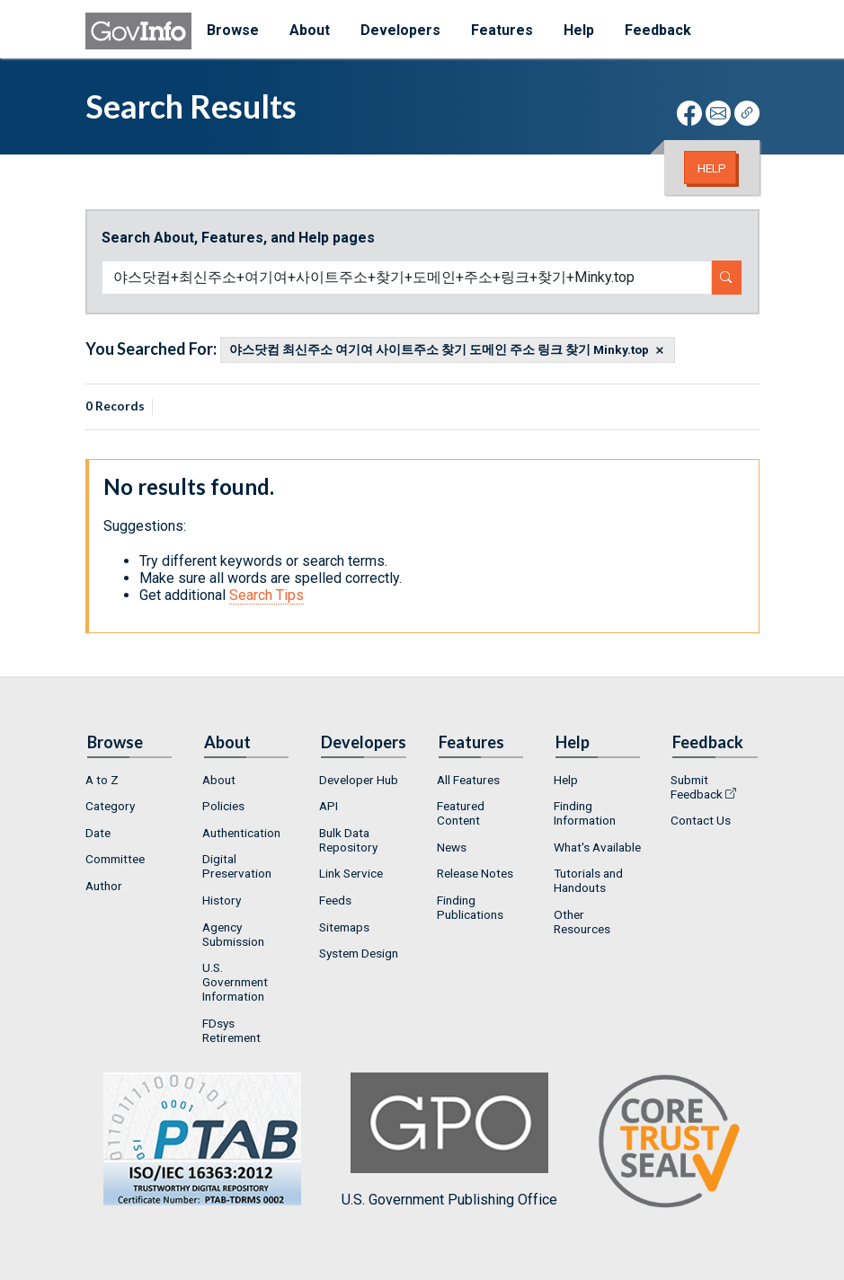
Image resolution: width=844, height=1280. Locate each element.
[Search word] (407, 277)
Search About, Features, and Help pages (238, 237)
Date (98, 832)
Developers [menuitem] (400, 30)
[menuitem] (129, 779)
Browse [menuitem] (233, 30)
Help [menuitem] (579, 30)
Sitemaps (344, 927)
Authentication (241, 832)
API (328, 806)
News (451, 847)
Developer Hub (358, 779)
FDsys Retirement (231, 1030)
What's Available (597, 847)
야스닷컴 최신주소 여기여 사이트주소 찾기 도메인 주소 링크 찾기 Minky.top (439, 350)
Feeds (335, 900)
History (221, 900)
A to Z (102, 779)
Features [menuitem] (502, 30)
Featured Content (460, 813)
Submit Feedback (697, 786)
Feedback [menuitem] (658, 30)
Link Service (351, 873)
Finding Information (585, 813)
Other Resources (582, 921)
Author (103, 885)
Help (711, 168)
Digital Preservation (236, 866)
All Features (468, 779)
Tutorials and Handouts (588, 880)
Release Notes (475, 873)
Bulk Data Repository (348, 839)
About (218, 779)
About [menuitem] (309, 30)
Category (110, 806)
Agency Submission (233, 934)
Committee (115, 859)
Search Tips (266, 595)
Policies (223, 806)
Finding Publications (470, 907)
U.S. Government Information (235, 981)
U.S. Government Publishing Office (449, 1140)
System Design (358, 953)
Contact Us (701, 820)
